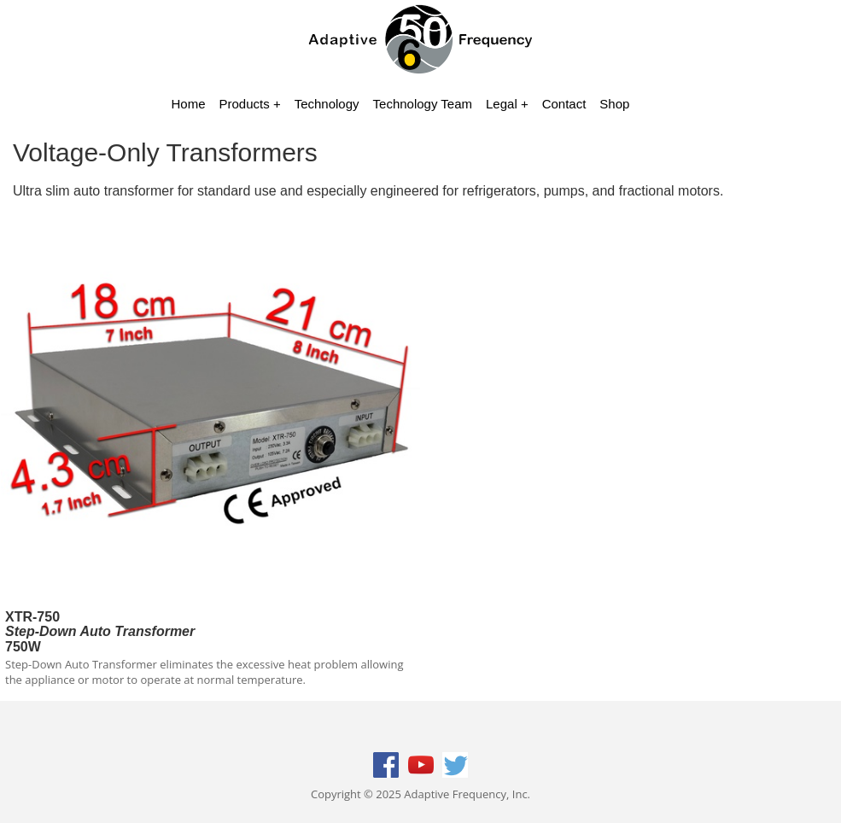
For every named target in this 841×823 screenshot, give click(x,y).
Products (244, 103)
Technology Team (422, 103)
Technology (327, 103)
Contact (564, 103)
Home (189, 103)
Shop (614, 103)
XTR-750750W (100, 632)
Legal (501, 103)
